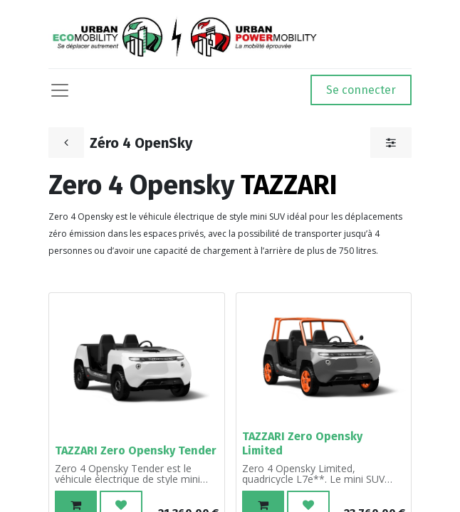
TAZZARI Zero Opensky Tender (135, 450)
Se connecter (361, 90)
